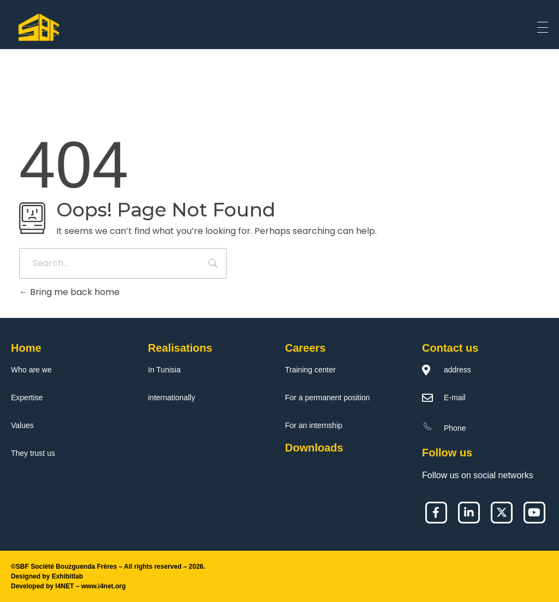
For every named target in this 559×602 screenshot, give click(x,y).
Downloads (314, 448)
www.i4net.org (103, 586)
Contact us (450, 348)
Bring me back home (69, 292)
